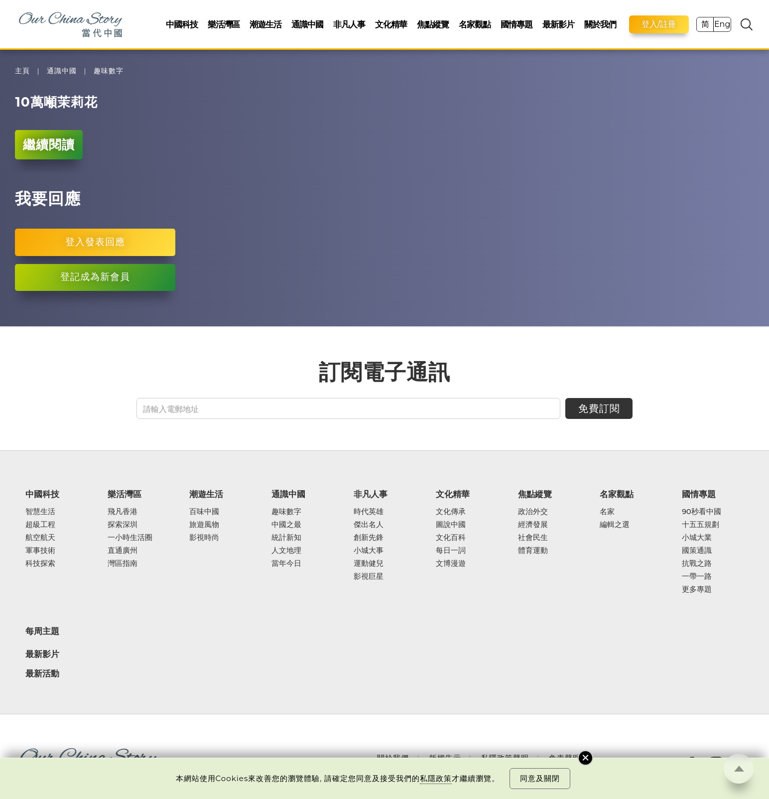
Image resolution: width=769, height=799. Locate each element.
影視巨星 (369, 576)
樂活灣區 (224, 24)
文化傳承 (451, 512)
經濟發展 (533, 525)
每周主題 (42, 631)
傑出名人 (369, 525)
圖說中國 (451, 525)
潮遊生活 (265, 24)
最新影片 (558, 24)
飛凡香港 (122, 512)
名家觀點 (475, 24)
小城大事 (369, 550)
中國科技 (182, 24)
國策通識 (697, 550)
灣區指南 (122, 563)
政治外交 (533, 512)
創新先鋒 (369, 537)
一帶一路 (697, 576)
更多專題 (697, 589)
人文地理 (286, 550)
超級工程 (40, 525)
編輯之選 (615, 525)
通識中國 (307, 24)
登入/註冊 (658, 24)
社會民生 (533, 537)
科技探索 (40, 563)
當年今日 (286, 563)
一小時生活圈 (130, 537)
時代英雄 (369, 512)
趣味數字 (109, 71)
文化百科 (451, 537)
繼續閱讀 (49, 144)
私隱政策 (436, 778)
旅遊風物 (204, 525)
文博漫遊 (451, 563)
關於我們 (600, 24)
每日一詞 (451, 550)
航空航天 (40, 537)
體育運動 (533, 550)
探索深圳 (122, 525)
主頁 (22, 71)
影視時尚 (204, 537)
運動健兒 (369, 563)
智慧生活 (40, 512)
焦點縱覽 (433, 24)
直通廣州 (122, 550)
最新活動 (42, 673)
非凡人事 (349, 24)
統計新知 (286, 537)
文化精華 (391, 24)
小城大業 (697, 537)
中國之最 (286, 525)
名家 (607, 512)
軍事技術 (40, 550)
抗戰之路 (697, 563)
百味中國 (204, 512)
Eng (722, 24)
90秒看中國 (701, 512)
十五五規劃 (700, 525)
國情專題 (516, 24)
